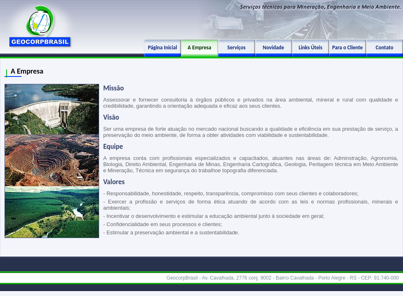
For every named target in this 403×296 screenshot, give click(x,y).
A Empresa (199, 47)
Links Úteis (310, 47)
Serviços (236, 47)
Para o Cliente (347, 47)
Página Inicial (162, 47)
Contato (385, 47)
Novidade (273, 47)
